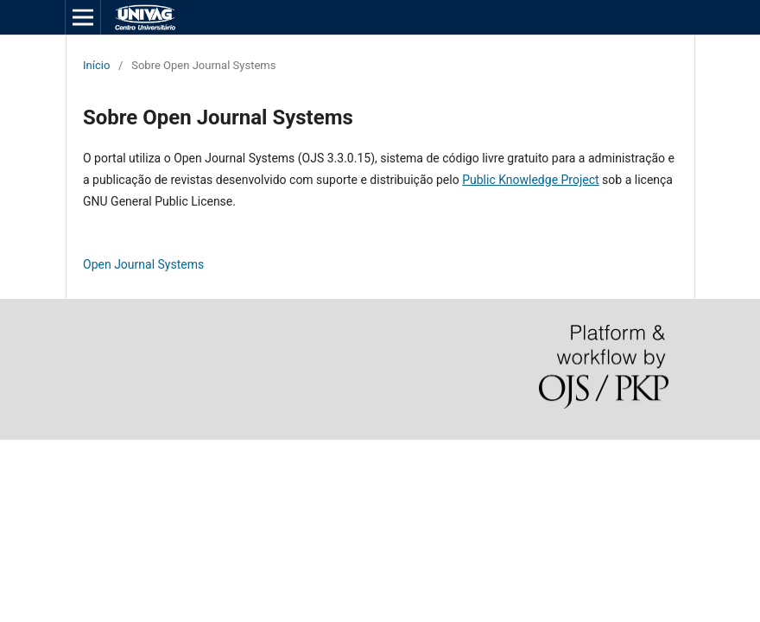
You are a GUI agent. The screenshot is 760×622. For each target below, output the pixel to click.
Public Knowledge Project (530, 180)
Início (96, 65)
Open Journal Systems (143, 264)
